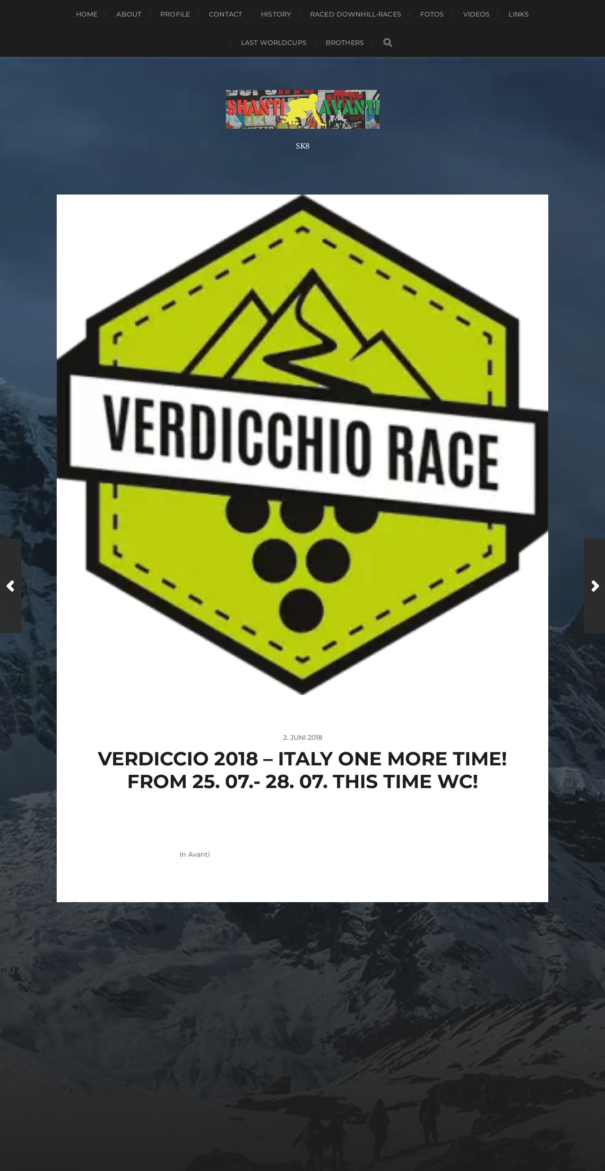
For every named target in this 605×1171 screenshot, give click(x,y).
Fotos (432, 14)
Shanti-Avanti (320, 1107)
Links (519, 14)
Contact (225, 14)
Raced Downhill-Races (355, 14)
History (276, 14)
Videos (476, 14)
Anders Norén (324, 1130)
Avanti (199, 854)
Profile (175, 14)
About (128, 14)
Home (87, 14)
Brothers (345, 42)
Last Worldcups (274, 42)
